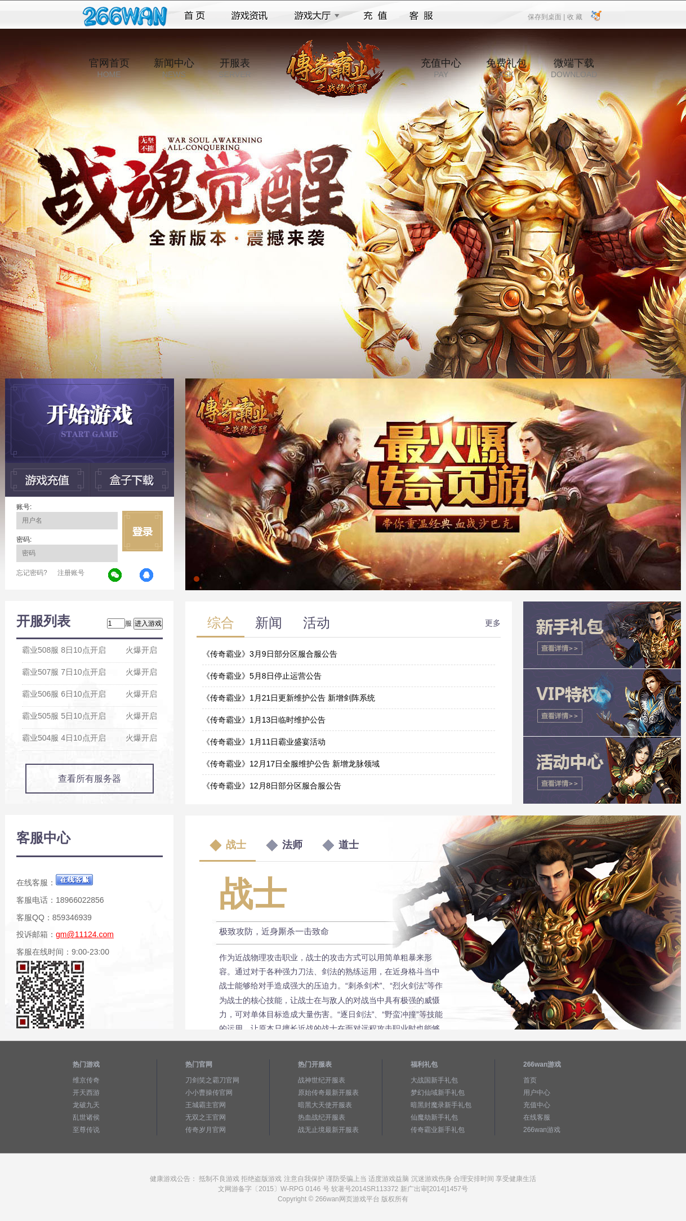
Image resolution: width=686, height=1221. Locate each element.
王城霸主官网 (205, 1105)
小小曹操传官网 (209, 1093)
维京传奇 (86, 1080)
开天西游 (86, 1093)
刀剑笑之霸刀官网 (212, 1080)
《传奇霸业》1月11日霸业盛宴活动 (264, 741)
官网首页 (109, 68)
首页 (194, 16)
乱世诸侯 (86, 1117)
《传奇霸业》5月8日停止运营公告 (262, 675)
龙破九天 (86, 1105)
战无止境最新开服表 (328, 1130)
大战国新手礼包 (434, 1080)
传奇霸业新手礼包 (438, 1130)
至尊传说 (86, 1130)
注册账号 (70, 573)
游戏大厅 (313, 16)
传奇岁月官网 (205, 1130)
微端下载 (574, 68)
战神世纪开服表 (321, 1080)
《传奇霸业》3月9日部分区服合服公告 (269, 653)
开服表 (235, 68)
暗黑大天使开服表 (325, 1105)
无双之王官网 (205, 1117)
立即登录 (142, 531)
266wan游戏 (541, 1130)
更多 (493, 622)
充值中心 (441, 68)
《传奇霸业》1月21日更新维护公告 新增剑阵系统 (288, 697)
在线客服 (536, 1117)
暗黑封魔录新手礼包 (441, 1105)
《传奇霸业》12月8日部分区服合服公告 (271, 785)
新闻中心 (174, 68)
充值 (375, 16)
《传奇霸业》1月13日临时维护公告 (264, 719)
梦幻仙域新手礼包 (438, 1093)
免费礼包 (506, 68)
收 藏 (574, 16)
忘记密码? (31, 573)
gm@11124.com (85, 934)
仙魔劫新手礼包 (434, 1117)
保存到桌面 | (546, 16)
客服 (421, 16)
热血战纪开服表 (321, 1117)
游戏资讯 (249, 16)
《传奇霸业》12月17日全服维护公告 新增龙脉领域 (291, 763)
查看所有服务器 (89, 778)
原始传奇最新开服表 (328, 1093)
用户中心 (536, 1093)
